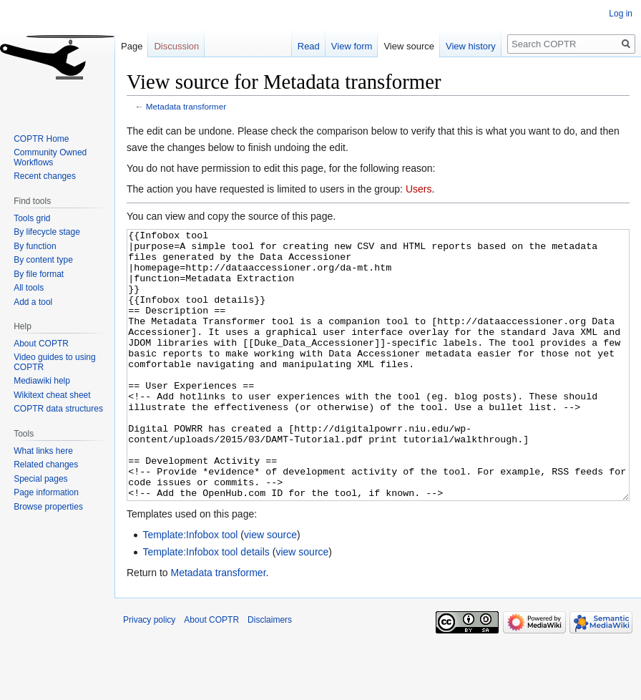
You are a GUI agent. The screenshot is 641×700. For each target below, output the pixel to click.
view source (270, 588)
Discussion (176, 46)
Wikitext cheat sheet (52, 395)
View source (408, 46)
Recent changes (45, 176)
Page (131, 46)
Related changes (46, 465)
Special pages (40, 479)
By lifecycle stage (47, 232)
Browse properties (48, 507)
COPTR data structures (58, 409)
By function (35, 246)
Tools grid (32, 218)
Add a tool (33, 302)
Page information (46, 492)
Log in (620, 14)
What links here (43, 451)
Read (309, 46)
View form (352, 46)
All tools (29, 288)
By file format (39, 274)
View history (471, 46)
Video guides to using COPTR (55, 362)
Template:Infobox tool (190, 588)
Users (419, 189)
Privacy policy (149, 674)
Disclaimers (270, 674)
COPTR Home (41, 139)
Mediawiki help (42, 381)
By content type (43, 260)
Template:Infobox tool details (205, 605)
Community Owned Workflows (50, 157)
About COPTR (41, 344)
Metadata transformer (186, 106)
